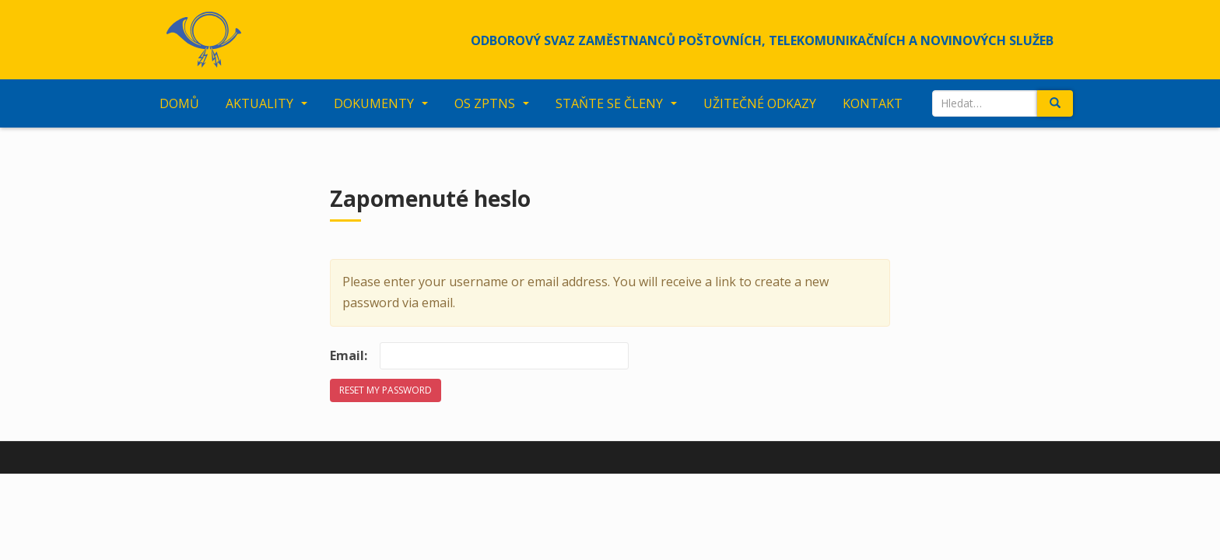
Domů (179, 103)
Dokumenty (374, 103)
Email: (348, 355)
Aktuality (259, 103)
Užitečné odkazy (759, 103)
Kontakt (873, 103)
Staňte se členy (609, 103)
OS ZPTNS (484, 103)
